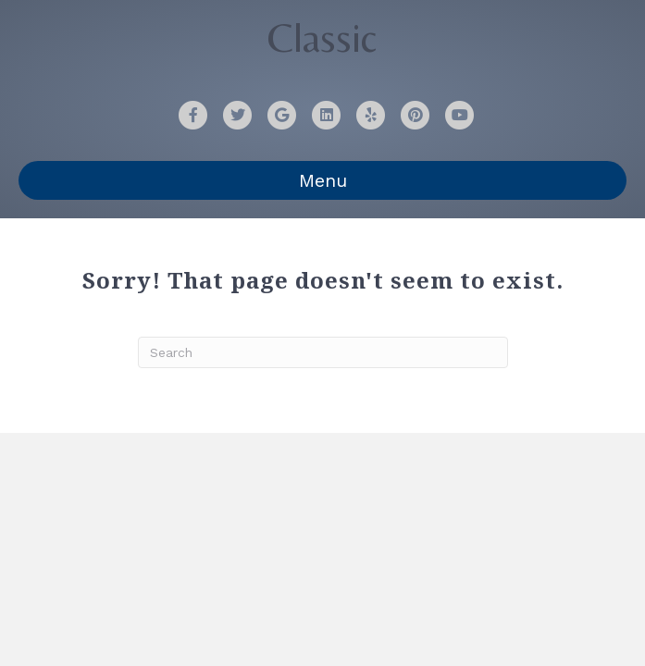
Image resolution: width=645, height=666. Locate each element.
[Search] (323, 352)
